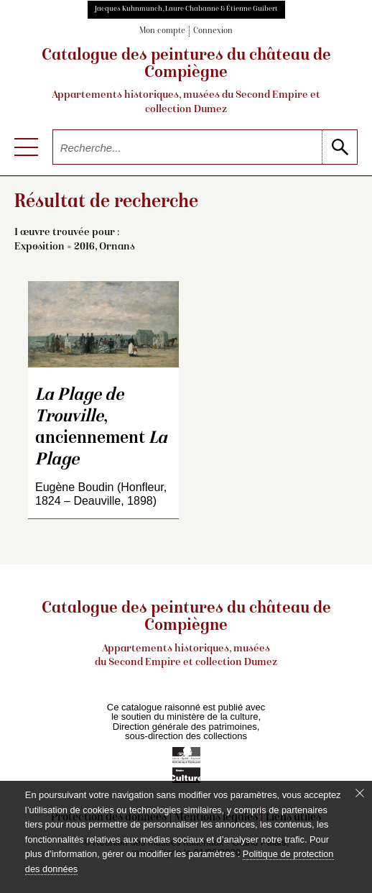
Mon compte (162, 31)
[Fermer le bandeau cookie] (359, 793)
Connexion (213, 31)
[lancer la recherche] (339, 147)
